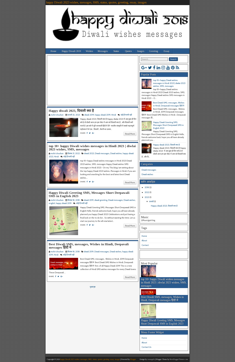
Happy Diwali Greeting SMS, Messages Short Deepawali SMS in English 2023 (89, 194)
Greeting (153, 51)
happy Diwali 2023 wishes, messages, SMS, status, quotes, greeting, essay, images (96, 2)
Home (53, 51)
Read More (130, 134)
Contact (145, 245)
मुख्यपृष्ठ (92, 287)
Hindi (113, 115)
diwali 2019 (89, 115)
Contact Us (146, 347)
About (144, 240)
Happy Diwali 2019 (71, 51)
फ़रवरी (151, 201)
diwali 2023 (89, 153)
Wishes (89, 51)
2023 (147, 197)
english (52, 203)
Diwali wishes (116, 153)
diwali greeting (100, 200)
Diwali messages (102, 153)
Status (116, 51)
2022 (147, 192)
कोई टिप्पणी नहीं (126, 115)
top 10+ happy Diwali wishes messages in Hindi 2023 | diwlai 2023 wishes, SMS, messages (92, 147)
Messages (103, 51)
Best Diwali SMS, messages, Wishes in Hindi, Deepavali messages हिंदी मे (89, 245)
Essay (167, 51)
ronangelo (151, 359)
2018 (147, 187)
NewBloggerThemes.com (179, 359)
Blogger (133, 359)
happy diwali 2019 (102, 115)
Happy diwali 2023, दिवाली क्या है (71, 111)
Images (140, 51)
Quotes (128, 51)
